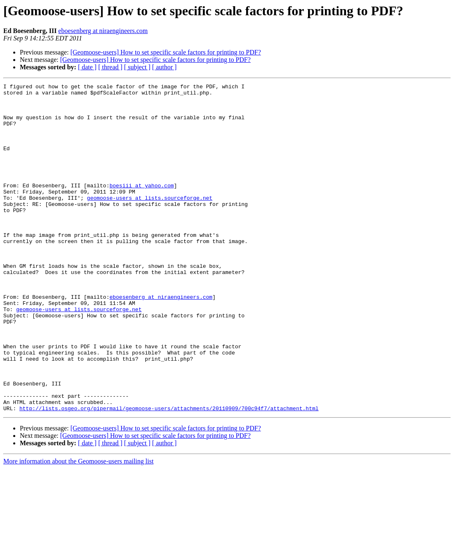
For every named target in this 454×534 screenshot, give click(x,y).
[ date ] (87, 67)
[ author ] (164, 67)
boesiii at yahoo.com (141, 206)
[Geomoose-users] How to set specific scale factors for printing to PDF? (166, 52)
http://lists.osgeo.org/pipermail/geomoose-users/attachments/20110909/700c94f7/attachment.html (168, 473)
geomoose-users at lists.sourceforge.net (149, 221)
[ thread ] (110, 67)
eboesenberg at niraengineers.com (103, 30)
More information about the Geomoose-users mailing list (78, 526)
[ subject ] (137, 67)
